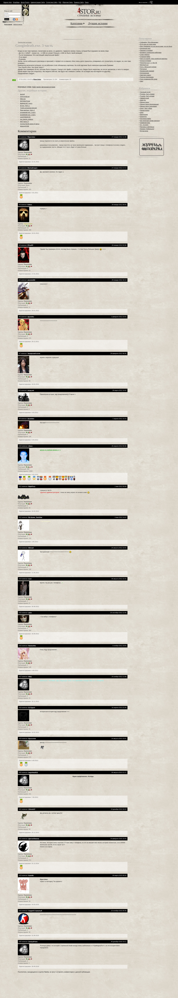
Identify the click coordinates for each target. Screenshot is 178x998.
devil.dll (22, 94)
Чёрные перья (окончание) (148, 106)
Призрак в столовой (146, 50)
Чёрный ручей (144, 98)
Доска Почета (25, 2)
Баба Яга (143, 100)
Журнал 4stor (7, 2)
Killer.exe (23, 99)
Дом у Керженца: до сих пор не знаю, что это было (156, 46)
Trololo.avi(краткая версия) (28, 108)
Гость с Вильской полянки (148, 67)
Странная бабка (145, 56)
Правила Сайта (79, 2)
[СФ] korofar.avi (25, 96)
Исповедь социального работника (150, 52)
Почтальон (143, 69)
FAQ (60, 2)
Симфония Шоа (145, 123)
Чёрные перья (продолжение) (149, 104)
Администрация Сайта (38, 2)
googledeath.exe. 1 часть (28, 115)
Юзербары (16, 2)
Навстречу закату (145, 75)
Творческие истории (24, 42)
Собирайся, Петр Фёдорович (149, 42)
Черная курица (144, 110)
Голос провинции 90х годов (148, 79)
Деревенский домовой (147, 71)
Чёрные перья (144, 102)
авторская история (48, 87)
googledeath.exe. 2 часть (28, 112)
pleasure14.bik (24, 126)
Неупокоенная (144, 73)
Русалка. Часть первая (147, 94)
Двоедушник (144, 114)
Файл (34, 87)
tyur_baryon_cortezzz (26, 119)
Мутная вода (144, 131)
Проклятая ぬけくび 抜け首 (148, 63)
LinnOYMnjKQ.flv (25, 117)
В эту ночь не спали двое (148, 44)
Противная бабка (145, 118)
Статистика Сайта (51, 2)
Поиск (87, 2)
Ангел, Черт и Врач (146, 108)
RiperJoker (37, 79)
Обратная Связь (67, 2)
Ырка (141, 112)
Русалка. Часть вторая (147, 96)
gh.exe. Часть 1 (25, 106)
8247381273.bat (25, 101)
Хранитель (143, 116)
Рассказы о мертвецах (147, 127)
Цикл (141, 81)
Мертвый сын (144, 65)
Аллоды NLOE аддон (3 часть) (29, 124)
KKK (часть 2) (24, 121)
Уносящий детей (145, 92)
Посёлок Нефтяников (146, 77)
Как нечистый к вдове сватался (150, 121)
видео (39, 87)
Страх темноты (145, 54)
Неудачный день (145, 48)
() (28, 154)
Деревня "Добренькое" (147, 129)
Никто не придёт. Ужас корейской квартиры (153, 59)
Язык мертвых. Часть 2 (27, 110)
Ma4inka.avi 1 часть (26, 103)
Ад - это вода (144, 125)
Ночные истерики (145, 61)
